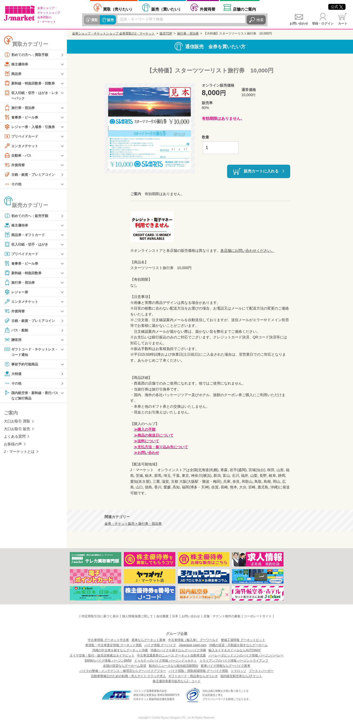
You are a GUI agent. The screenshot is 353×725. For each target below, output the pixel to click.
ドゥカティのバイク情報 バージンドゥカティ (165, 660)
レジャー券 (16, 292)
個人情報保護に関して (137, 616)
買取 (94, 20)
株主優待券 (16, 64)
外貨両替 (207, 9)
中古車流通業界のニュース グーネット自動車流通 (171, 655)
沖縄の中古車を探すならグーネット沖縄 (120, 650)
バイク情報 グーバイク (160, 645)
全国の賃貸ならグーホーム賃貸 (124, 666)
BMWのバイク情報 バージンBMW (108, 660)
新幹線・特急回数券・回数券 (31, 83)
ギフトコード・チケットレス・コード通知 (29, 351)
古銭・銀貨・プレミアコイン (31, 175)
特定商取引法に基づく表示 (100, 616)
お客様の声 (13, 445)
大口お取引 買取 (17, 422)
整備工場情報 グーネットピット (243, 640)
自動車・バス (18, 156)
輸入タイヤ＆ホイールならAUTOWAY (235, 650)
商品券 (13, 74)
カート (342, 23)
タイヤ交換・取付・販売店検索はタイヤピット (102, 655)
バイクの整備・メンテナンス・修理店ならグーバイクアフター (123, 671)
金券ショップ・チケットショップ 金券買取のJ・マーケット (113, 33)
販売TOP (166, 33)
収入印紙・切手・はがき (27, 244)
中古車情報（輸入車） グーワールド (193, 640)
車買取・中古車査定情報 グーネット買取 (113, 645)
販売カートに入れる (261, 171)
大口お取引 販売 (17, 430)
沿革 (175, 616)
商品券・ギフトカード (25, 235)
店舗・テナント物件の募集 (221, 616)
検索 (260, 20)
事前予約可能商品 (22, 365)
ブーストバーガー (261, 671)
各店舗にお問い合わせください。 (247, 250)
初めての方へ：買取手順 (27, 55)
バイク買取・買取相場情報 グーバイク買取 (198, 671)
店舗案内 (244, 9)
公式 (337, 7)
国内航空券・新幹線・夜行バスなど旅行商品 (31, 396)
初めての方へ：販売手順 (27, 216)
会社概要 (162, 616)
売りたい (118, 9)
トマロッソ (238, 671)
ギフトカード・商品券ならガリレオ (193, 676)
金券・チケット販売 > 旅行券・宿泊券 (133, 524)
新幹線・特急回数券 (24, 273)
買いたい (166, 9)
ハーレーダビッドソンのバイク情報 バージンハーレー (246, 655)
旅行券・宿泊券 (20, 108)
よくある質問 (14, 438)
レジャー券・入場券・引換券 (31, 127)
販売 (109, 20)
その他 (13, 184)
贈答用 (13, 340)
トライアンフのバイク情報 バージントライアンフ (234, 660)
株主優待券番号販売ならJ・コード (177, 681)
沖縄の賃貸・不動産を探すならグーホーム (238, 645)
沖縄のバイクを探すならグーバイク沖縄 (178, 650)
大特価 (13, 374)
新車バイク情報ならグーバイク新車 (225, 666)
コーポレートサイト (258, 616)
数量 (205, 137)
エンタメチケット (22, 146)
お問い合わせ (299, 23)
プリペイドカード (22, 137)
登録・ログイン (323, 23)
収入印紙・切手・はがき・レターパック (31, 95)
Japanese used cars (192, 645)
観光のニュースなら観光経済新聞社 (173, 666)
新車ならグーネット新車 (149, 640)
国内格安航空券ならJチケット (241, 676)
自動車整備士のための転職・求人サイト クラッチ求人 (128, 676)
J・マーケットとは (19, 453)
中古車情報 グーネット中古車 (108, 640)
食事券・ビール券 (22, 117)
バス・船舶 (16, 330)
